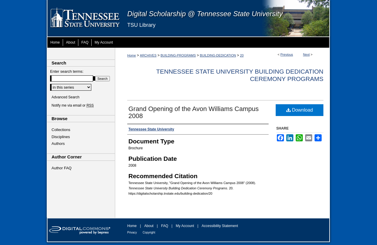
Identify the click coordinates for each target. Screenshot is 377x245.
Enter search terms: (66, 71)
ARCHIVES (148, 55)
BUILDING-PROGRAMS (178, 55)
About (148, 226)
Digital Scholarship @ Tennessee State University (205, 14)
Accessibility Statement (220, 226)
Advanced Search (66, 97)
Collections (61, 130)
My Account (185, 226)
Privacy (132, 232)
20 (242, 55)
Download (299, 109)
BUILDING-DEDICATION (218, 55)
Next (306, 54)
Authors (58, 143)
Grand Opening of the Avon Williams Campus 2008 (193, 112)
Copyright (149, 232)
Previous (286, 54)
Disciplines (61, 137)
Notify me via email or (73, 105)
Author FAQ (62, 168)
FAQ (164, 226)
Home (131, 55)
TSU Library (141, 25)
